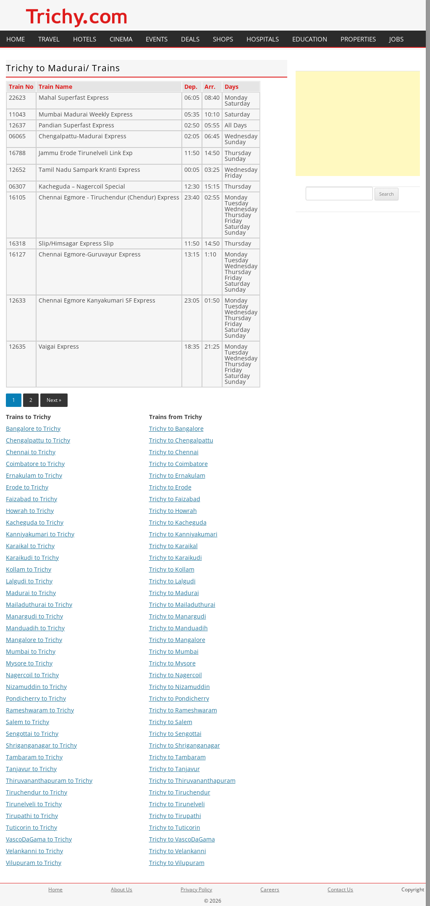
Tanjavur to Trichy (31, 769)
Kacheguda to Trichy (34, 522)
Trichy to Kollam (171, 569)
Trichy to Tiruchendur (179, 792)
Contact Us (340, 889)
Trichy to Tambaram (177, 757)
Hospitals (262, 39)
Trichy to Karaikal (173, 546)
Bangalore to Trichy (33, 428)
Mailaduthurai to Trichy (39, 604)
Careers (269, 889)
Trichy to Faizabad (174, 499)
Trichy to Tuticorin (174, 827)
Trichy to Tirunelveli (177, 804)
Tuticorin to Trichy (31, 827)
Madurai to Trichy (31, 593)
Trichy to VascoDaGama (182, 839)
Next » (54, 400)
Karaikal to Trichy (30, 546)
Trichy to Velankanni (177, 851)
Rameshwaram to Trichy (40, 710)
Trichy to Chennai (174, 452)
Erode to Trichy (27, 487)
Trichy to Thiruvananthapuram (192, 780)
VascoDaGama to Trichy (39, 839)
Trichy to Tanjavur (174, 769)
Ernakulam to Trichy (34, 475)
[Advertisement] (358, 123)
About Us (121, 889)
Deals (190, 39)
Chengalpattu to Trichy (38, 440)
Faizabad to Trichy (31, 499)
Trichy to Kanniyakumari (183, 534)
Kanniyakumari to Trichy (40, 534)
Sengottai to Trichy (32, 734)
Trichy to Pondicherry (179, 698)
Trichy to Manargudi (177, 616)
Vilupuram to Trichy (33, 863)
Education (309, 39)
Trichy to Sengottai (175, 734)
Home (15, 39)
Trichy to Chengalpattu (181, 440)
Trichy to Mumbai (174, 651)
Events (157, 39)
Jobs (396, 39)
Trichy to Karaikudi (175, 558)
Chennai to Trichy (30, 452)
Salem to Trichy (27, 722)
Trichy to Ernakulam (177, 475)
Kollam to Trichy (28, 569)
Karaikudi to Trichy (32, 558)
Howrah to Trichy (30, 511)
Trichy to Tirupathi (175, 816)
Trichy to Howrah (173, 511)
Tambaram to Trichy (34, 757)
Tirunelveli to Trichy (34, 804)
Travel (49, 39)
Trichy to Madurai (174, 593)
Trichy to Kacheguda (178, 522)
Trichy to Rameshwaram (183, 710)
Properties (358, 39)
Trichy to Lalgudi (172, 581)
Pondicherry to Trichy (36, 698)
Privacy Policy (196, 889)
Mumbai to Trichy (30, 651)
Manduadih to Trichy (35, 628)
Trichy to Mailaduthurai (182, 604)
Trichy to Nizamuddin (179, 687)
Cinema (121, 39)
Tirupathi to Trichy (32, 816)
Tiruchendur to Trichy (36, 792)
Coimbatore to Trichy (35, 464)
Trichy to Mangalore (177, 640)
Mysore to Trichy (29, 663)
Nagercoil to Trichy (32, 675)
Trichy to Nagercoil (175, 675)
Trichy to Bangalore (176, 428)
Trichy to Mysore (172, 663)
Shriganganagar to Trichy (41, 745)
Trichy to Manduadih (178, 628)
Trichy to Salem (170, 722)
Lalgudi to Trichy (29, 581)
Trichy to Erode (170, 487)
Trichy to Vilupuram (177, 863)
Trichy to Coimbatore (178, 464)
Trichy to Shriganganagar (184, 745)
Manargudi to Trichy (34, 616)
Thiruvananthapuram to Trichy (49, 780)
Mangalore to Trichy (34, 640)
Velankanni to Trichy (34, 851)
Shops (223, 39)
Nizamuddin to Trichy (36, 687)
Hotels (84, 39)
